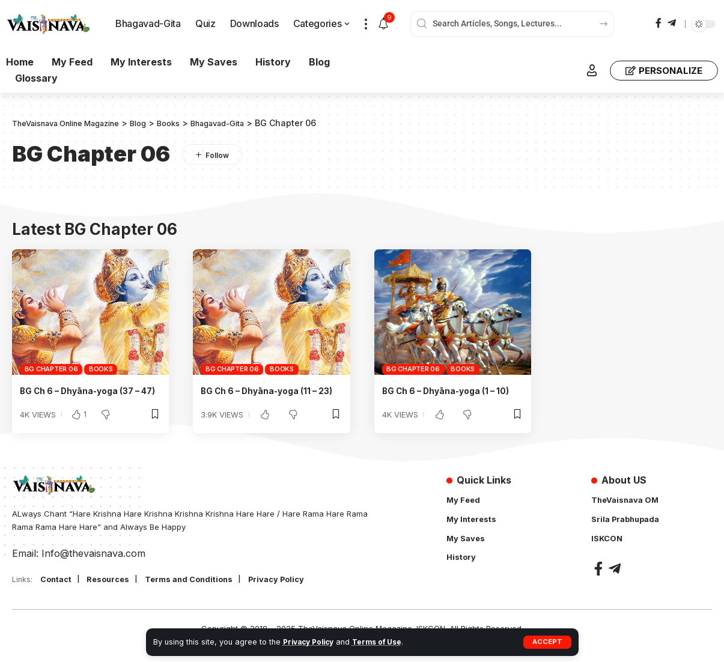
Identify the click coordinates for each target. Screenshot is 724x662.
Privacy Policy (311, 641)
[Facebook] (659, 23)
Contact (58, 594)
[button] (547, 642)
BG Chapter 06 (51, 369)
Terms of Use (383, 641)
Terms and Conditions (201, 594)
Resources (114, 594)
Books (101, 369)
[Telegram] (672, 23)
